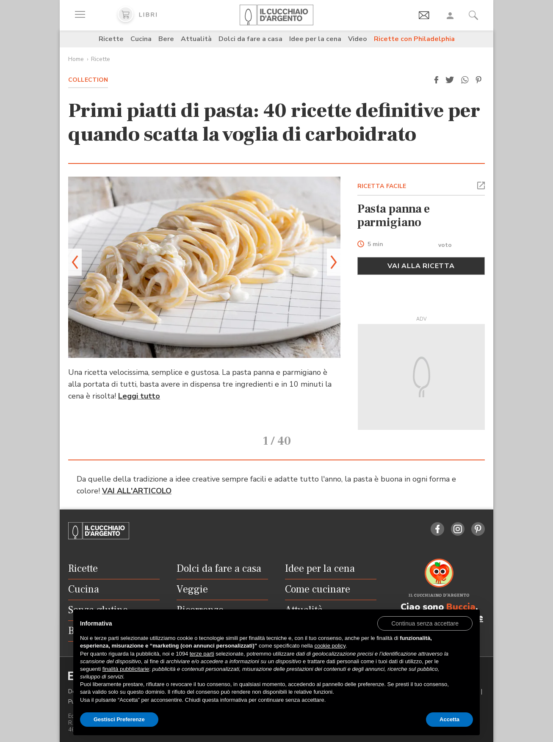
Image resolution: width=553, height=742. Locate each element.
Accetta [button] (449, 719)
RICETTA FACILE (381, 186)
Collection (88, 80)
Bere (166, 39)
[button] (436, 80)
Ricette (111, 39)
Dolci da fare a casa (250, 39)
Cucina (141, 39)
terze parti (202, 654)
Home (76, 59)
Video (357, 39)
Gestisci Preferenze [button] (119, 719)
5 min (375, 244)
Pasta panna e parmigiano (393, 215)
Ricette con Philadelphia (414, 39)
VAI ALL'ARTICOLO (136, 479)
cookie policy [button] (329, 645)
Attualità (196, 39)
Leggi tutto (139, 396)
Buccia (461, 595)
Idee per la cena (315, 39)
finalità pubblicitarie (125, 669)
